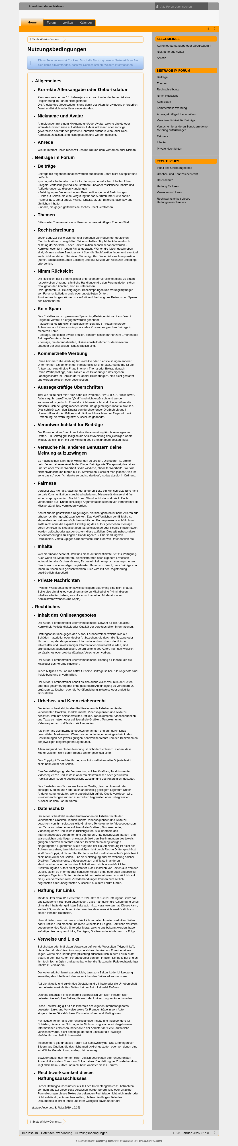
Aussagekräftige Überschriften (176, 114)
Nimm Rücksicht (167, 95)
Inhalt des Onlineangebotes (174, 167)
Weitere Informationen (118, 65)
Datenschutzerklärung (56, 1133)
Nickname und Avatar (170, 51)
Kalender (86, 22)
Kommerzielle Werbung (172, 108)
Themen (162, 83)
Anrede (161, 58)
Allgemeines (168, 39)
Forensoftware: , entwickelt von (119, 1140)
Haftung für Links (168, 186)
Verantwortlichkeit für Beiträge (176, 120)
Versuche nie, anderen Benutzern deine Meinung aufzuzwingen (182, 128)
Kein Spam (164, 101)
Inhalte (161, 142)
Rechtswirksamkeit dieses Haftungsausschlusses (173, 200)
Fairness (162, 136)
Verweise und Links (169, 192)
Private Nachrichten (169, 148)
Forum (51, 22)
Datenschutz (165, 180)
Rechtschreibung (167, 89)
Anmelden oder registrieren (46, 6)
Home (32, 22)
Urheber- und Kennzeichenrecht (177, 174)
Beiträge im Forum (173, 70)
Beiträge (162, 77)
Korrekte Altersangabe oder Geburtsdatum (184, 45)
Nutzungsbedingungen (91, 1133)
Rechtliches (167, 161)
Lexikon (67, 22)
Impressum (30, 1133)
